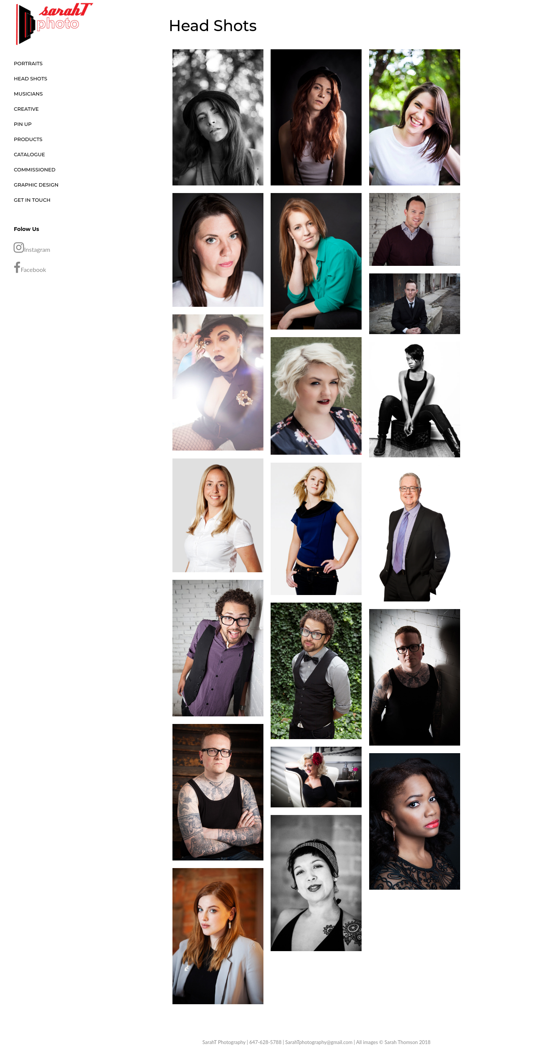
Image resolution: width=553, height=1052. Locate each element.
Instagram (32, 248)
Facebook (30, 268)
